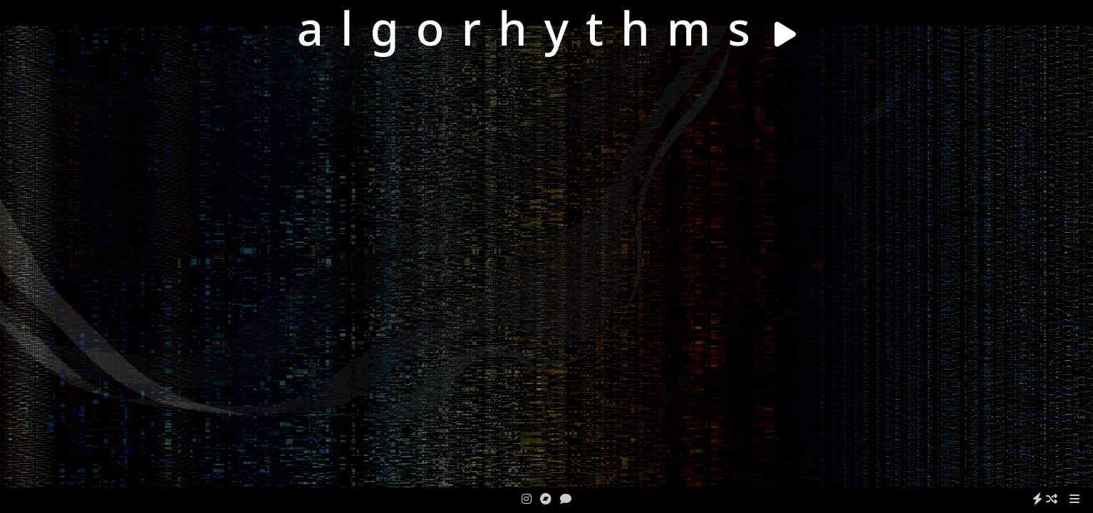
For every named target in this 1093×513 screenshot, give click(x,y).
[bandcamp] (545, 499)
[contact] (565, 499)
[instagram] (527, 499)
